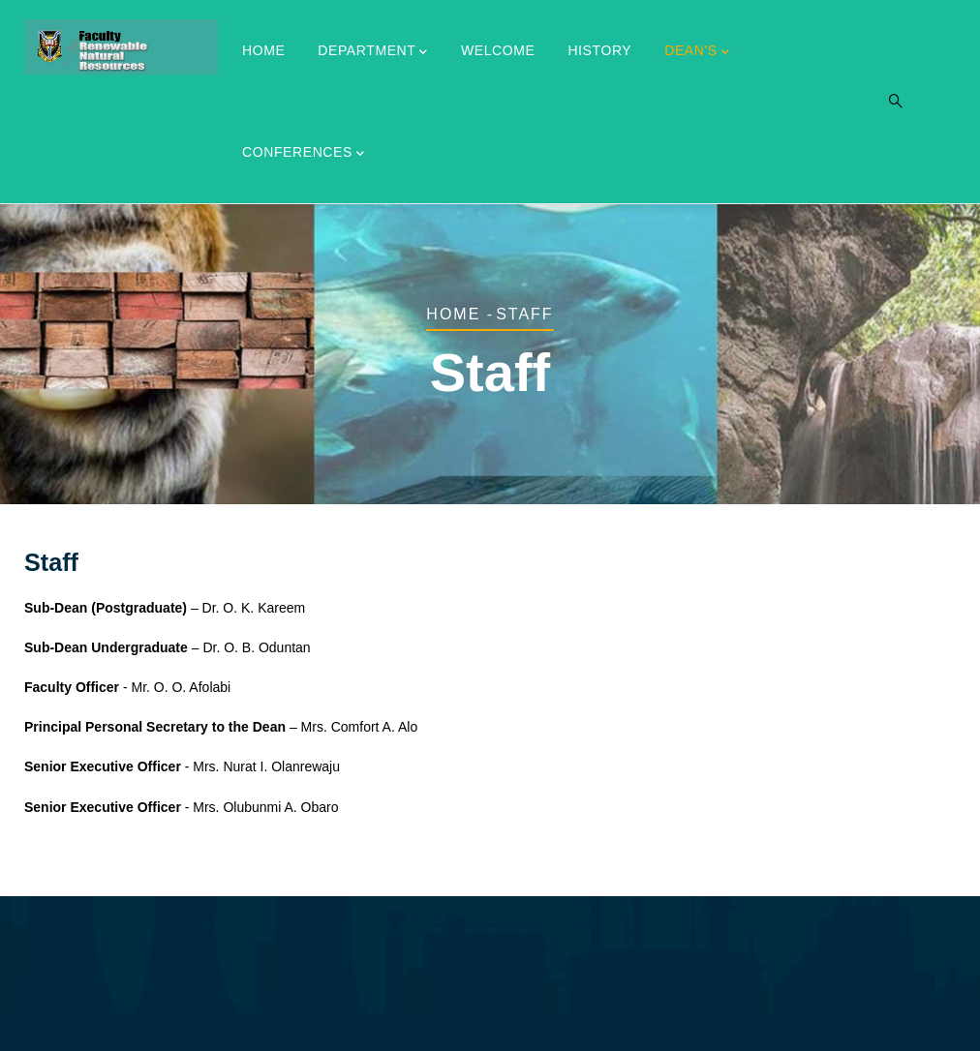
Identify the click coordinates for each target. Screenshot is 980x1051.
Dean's (696, 52)
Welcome (498, 50)
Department (373, 52)
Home (263, 50)
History (599, 50)
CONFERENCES (303, 154)
